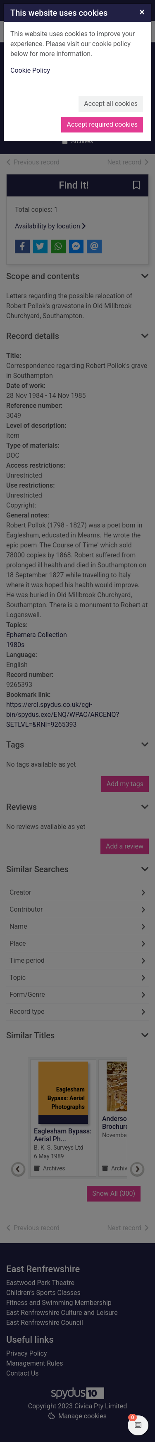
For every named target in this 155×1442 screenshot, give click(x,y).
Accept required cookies (102, 124)
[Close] (142, 12)
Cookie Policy (30, 70)
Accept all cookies (111, 104)
